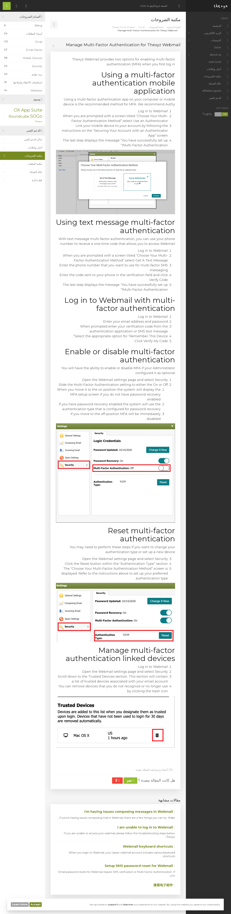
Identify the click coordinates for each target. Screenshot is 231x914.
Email (142, 27)
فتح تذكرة (22, 180)
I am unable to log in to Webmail (146, 827)
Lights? (215, 114)
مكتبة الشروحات (156, 27)
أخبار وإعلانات (22, 147)
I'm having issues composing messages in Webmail (129, 812)
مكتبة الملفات (22, 164)
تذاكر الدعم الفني (22, 139)
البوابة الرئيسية (173, 27)
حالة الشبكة (22, 172)
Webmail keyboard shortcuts (149, 846)
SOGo (36, 116)
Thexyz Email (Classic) (123, 27)
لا (117, 780)
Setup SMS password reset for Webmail (140, 866)
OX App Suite (28, 110)
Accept (35, 904)
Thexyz (38, 121)
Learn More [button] (20, 904)
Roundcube (18, 116)
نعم (130, 780)
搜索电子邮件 (164, 885)
